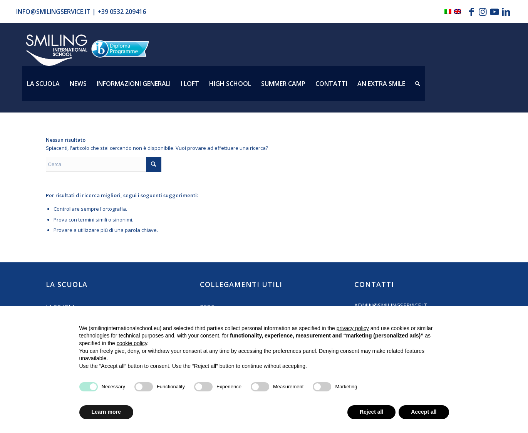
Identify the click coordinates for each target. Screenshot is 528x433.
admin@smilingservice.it (390, 305)
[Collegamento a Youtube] (494, 11)
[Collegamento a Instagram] (482, 11)
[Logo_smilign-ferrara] (56, 50)
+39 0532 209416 (121, 11)
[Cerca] (417, 83)
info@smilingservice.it (53, 11)
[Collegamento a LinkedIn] (506, 11)
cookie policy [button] (132, 343)
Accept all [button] (423, 412)
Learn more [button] (106, 412)
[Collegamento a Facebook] (471, 11)
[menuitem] (43, 83)
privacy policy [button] (353, 328)
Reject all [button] (371, 412)
